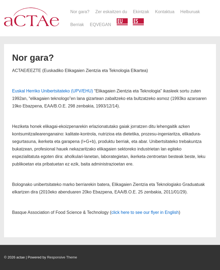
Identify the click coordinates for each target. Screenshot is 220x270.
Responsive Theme (62, 257)
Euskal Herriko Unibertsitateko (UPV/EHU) (52, 91)
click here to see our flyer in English (145, 212)
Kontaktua (164, 11)
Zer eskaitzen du (111, 11)
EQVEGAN (100, 24)
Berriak (77, 24)
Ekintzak (141, 11)
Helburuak (190, 11)
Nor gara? (79, 11)
